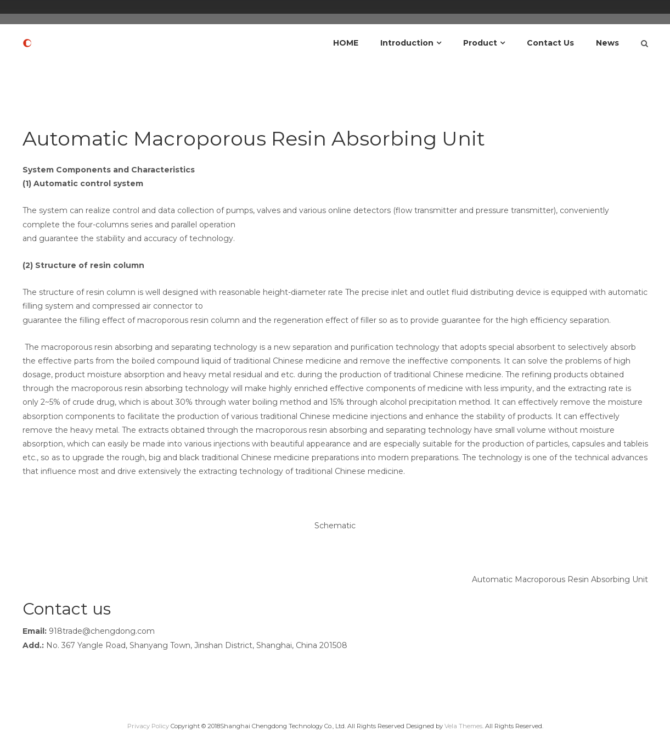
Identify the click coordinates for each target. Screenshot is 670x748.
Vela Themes (463, 726)
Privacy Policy (148, 726)
